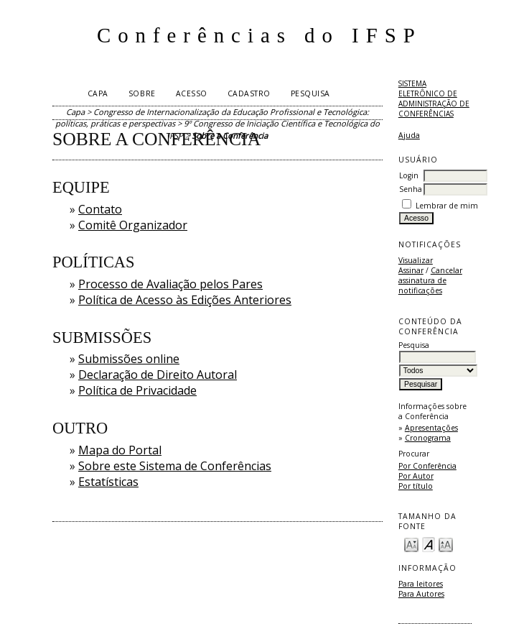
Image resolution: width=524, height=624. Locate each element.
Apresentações (431, 428)
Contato (100, 209)
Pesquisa (310, 93)
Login (408, 175)
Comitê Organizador (132, 225)
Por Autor (416, 476)
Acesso (191, 93)
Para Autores (421, 594)
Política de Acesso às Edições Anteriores (184, 300)
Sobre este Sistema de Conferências (174, 466)
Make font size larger (446, 544)
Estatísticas (108, 482)
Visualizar (415, 260)
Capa (98, 93)
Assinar (411, 270)
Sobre (142, 93)
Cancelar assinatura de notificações (430, 280)
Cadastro (249, 93)
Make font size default (428, 544)
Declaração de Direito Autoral (157, 374)
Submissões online (128, 359)
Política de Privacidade (137, 390)
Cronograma (428, 438)
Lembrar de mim (447, 206)
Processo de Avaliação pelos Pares (170, 284)
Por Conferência (427, 466)
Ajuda (409, 135)
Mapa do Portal (120, 450)
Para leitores (420, 584)
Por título (415, 486)
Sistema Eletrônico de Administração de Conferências (433, 98)
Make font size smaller (411, 544)
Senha (410, 189)
